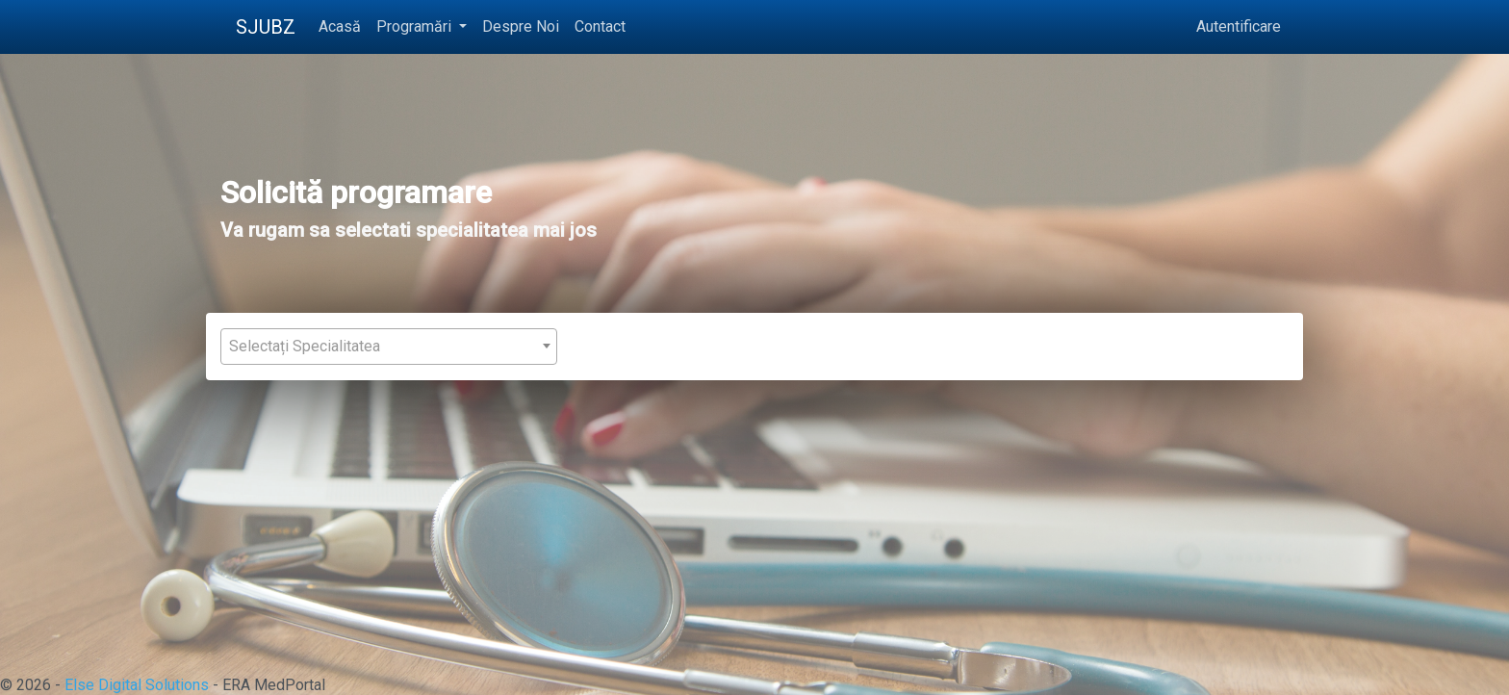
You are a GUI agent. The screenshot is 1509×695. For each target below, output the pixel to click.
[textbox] (388, 346)
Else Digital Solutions (136, 685)
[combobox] (388, 346)
